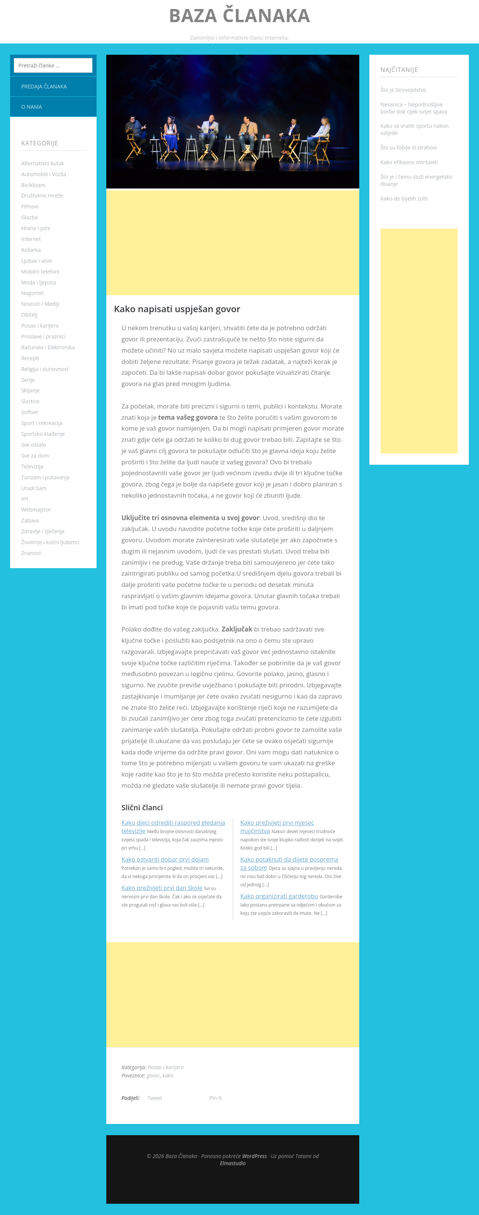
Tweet (154, 1097)
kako (167, 1075)
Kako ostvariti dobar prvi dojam (165, 859)
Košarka (31, 249)
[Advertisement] (232, 242)
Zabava (30, 520)
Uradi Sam (34, 488)
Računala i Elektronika (48, 347)
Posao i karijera (40, 325)
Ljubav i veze (36, 260)
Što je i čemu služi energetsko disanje (416, 180)
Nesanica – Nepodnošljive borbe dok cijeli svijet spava (414, 108)
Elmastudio (233, 1163)
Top (232, 1185)
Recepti (30, 358)
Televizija (32, 466)
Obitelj (29, 314)
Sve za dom (35, 455)
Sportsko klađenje (43, 433)
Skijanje (30, 390)
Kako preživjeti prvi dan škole (161, 888)
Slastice (30, 401)
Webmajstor (36, 509)
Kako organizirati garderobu (279, 896)
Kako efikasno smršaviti (409, 162)
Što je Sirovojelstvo (404, 89)
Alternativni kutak (42, 163)
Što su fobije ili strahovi (409, 147)
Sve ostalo (33, 444)
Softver (30, 412)
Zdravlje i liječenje (43, 531)
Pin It (215, 1097)
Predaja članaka (44, 86)
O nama (31, 106)
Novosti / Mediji (40, 303)
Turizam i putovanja (45, 477)
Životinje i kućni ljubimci (50, 542)
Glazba (29, 217)
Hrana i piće (36, 228)
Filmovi (30, 206)
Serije (28, 379)
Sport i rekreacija (41, 422)
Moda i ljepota (38, 282)
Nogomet (32, 292)
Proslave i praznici (43, 336)
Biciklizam (33, 185)
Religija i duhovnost (45, 369)
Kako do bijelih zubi (404, 198)
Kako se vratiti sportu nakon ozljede (415, 129)
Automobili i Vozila (43, 174)
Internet (31, 238)
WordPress (254, 1156)
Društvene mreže (42, 195)
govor (153, 1075)
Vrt (24, 498)
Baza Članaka (240, 15)
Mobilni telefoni (40, 271)
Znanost (31, 553)
